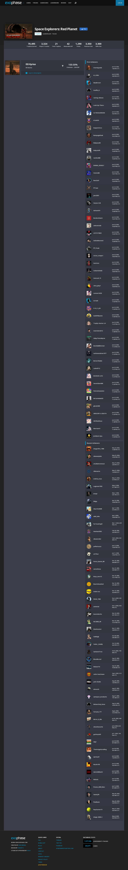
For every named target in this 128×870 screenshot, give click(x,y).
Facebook (59, 846)
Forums (35, 3)
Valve (29, 850)
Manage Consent (43, 856)
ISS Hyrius (31, 64)
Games (29, 3)
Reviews (63, 3)
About (40, 848)
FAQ (39, 840)
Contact (41, 851)
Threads (59, 840)
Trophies (38, 34)
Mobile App (41, 843)
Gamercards (44, 3)
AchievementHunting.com (64, 848)
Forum (54, 34)
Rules (40, 846)
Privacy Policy (43, 859)
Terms (40, 862)
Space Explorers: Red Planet (56, 29)
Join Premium (42, 865)
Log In (120, 3)
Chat (69, 3)
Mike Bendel (22, 845)
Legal (40, 854)
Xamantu (21, 848)
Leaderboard (54, 3)
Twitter (59, 843)
